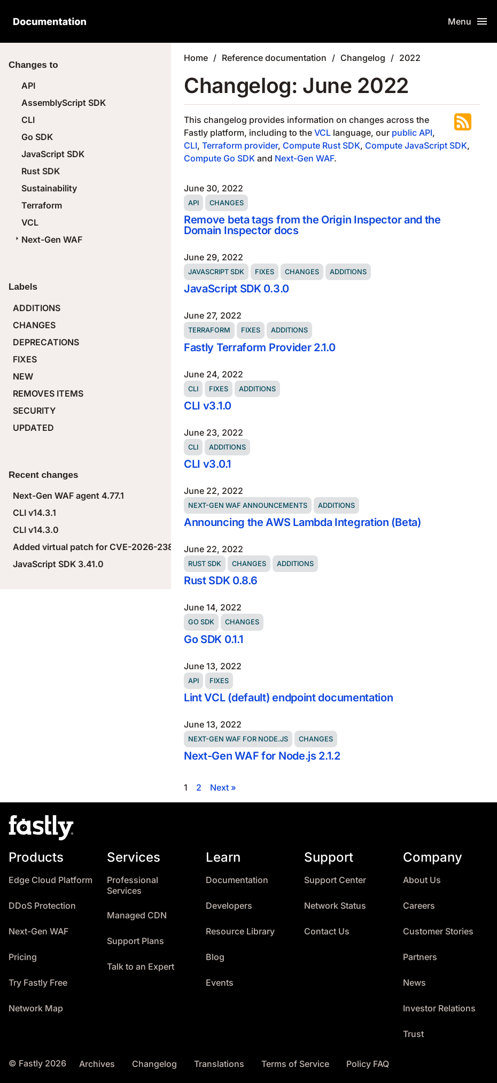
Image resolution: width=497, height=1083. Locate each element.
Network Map (36, 1008)
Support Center (335, 880)
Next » (223, 787)
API (28, 85)
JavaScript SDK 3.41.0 (58, 564)
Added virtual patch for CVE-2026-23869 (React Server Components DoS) (166, 547)
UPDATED (33, 427)
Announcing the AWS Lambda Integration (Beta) (302, 522)
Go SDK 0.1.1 (213, 639)
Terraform (41, 205)
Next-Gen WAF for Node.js (238, 739)
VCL (29, 222)
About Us (422, 880)
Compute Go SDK (219, 158)
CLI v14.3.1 (34, 512)
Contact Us (327, 931)
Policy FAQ (367, 1064)
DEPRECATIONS (46, 342)
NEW (23, 376)
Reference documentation (274, 57)
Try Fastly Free (38, 983)
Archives (97, 1064)
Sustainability (49, 188)
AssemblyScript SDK (63, 102)
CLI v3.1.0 (207, 405)
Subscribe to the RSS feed (462, 121)
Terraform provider (240, 145)
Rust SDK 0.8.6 (221, 580)
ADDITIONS (36, 308)
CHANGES (34, 325)
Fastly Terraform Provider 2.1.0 (260, 347)
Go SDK (37, 136)
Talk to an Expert (140, 967)
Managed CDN (137, 915)
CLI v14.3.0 (36, 529)
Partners (420, 957)
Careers (419, 906)
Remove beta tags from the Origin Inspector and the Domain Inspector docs (312, 225)
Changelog (362, 57)
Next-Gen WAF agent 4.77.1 (68, 495)
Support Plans (135, 941)
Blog (215, 957)
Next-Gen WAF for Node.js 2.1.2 (262, 755)
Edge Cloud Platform (50, 880)
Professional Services (132, 885)
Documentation (237, 880)
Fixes (264, 272)
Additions (348, 272)
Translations (219, 1064)
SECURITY (34, 410)
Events (220, 983)
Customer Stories (438, 931)
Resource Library (240, 931)
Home (196, 57)
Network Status (335, 906)
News (414, 983)
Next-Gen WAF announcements (247, 505)
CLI (28, 119)
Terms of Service (295, 1064)
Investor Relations (439, 1008)
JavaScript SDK (52, 154)
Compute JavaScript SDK (416, 145)
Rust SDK (40, 171)
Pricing (23, 957)
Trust (413, 1034)
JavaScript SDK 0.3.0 (236, 288)
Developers (229, 906)
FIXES (25, 359)
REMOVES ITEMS (48, 393)
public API (412, 132)
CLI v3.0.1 (207, 464)
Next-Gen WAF (47, 239)
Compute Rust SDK (321, 145)
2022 (410, 57)
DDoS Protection (42, 906)
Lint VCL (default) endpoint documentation (288, 697)
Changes (226, 203)
